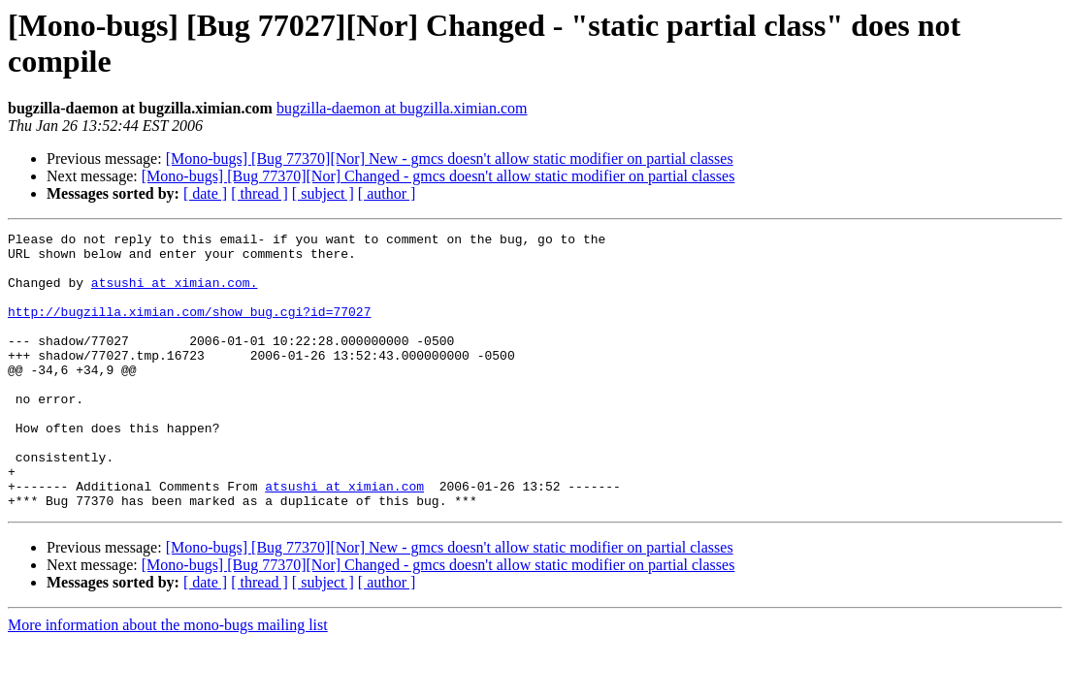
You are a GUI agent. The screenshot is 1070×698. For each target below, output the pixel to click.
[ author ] (387, 193)
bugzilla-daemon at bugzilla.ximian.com (402, 108)
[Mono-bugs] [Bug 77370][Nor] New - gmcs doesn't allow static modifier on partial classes (449, 158)
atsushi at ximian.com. (174, 293)
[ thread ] (259, 193)
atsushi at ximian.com (344, 538)
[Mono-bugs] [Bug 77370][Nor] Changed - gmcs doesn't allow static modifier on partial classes (438, 176)
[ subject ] (323, 193)
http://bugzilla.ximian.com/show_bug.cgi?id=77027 (189, 328)
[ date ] (205, 193)
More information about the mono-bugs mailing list (168, 680)
